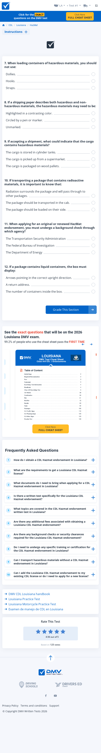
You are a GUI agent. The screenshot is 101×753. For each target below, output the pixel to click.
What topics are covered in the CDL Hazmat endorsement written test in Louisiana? (40, 513)
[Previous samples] (83, 344)
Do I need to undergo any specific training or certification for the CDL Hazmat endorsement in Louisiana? (43, 555)
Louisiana (21, 25)
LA (60, 5)
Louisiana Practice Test (22, 610)
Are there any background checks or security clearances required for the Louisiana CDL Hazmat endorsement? (48, 539)
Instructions (16, 32)
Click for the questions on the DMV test (30, 16)
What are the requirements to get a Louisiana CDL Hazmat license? (44, 474)
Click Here (80, 16)
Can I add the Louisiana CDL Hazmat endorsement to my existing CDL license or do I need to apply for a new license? (48, 584)
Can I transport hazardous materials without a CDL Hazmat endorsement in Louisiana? (45, 569)
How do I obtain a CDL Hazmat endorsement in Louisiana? (42, 461)
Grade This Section (66, 309)
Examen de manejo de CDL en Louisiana (34, 621)
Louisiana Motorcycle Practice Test (30, 615)
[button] (71, 310)
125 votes (55, 656)
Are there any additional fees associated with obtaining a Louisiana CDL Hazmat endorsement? (48, 526)
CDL (11, 25)
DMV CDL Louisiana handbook (27, 605)
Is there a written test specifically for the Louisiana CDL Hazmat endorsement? (48, 500)
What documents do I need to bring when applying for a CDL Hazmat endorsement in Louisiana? (48, 487)
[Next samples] (91, 344)
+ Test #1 (72, 5)
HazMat (34, 25)
